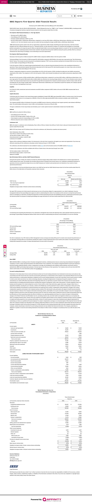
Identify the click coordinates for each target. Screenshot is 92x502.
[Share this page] (79, 16)
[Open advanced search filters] (74, 16)
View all (89, 1)
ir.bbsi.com (70, 145)
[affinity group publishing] (5, 252)
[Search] (63, 16)
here (42, 145)
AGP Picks (4, 2)
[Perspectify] (5, 249)
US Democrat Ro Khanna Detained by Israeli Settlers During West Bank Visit (21, 2)
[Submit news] (5, 246)
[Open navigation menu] (13, 16)
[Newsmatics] (5, 255)
